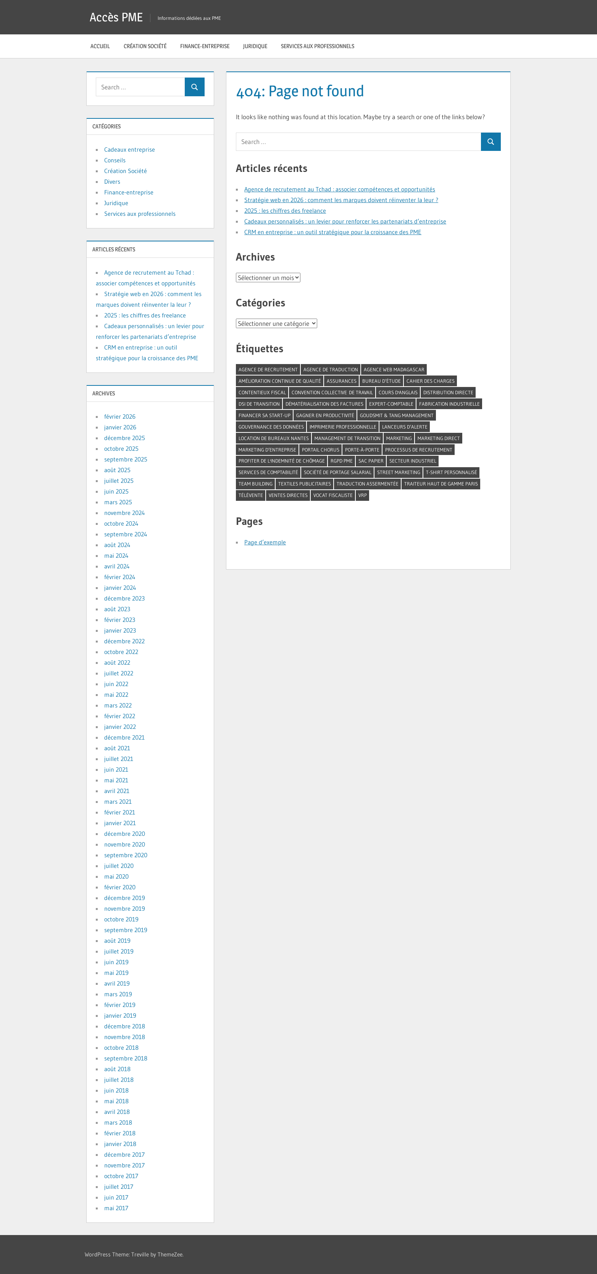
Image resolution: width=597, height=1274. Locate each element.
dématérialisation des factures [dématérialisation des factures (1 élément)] (324, 404)
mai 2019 (116, 972)
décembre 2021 (124, 737)
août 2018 (117, 1069)
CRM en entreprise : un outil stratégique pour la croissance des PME (332, 232)
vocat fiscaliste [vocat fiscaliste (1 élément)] (333, 495)
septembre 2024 (125, 534)
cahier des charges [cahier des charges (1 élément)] (431, 381)
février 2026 (120, 416)
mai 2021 (116, 780)
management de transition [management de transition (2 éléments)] (348, 438)
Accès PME (116, 17)
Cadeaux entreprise (129, 149)
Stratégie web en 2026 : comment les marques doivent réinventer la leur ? (341, 200)
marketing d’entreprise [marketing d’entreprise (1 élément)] (267, 450)
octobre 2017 (121, 1176)
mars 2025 (118, 502)
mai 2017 (116, 1208)
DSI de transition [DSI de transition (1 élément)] (259, 404)
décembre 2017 (124, 1154)
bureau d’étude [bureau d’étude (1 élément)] (381, 381)
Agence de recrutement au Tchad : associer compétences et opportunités (339, 189)
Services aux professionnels (317, 46)
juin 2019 (116, 962)
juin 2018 (116, 1090)
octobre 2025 (121, 448)
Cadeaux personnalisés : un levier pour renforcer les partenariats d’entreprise (345, 221)
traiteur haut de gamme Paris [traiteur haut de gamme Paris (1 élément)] (441, 484)
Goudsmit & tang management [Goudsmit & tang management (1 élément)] (397, 415)
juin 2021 (116, 769)
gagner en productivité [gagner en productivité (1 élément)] (325, 415)
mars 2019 (118, 994)
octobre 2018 (121, 1047)
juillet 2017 (118, 1186)
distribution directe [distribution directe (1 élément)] (448, 392)
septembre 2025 (125, 459)
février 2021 (119, 812)
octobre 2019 (121, 919)
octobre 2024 (121, 523)
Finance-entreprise (204, 46)
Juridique (255, 46)
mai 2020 (116, 876)
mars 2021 (118, 801)
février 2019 (120, 1005)
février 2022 (119, 716)
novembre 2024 (124, 512)
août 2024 (117, 545)
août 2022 (117, 662)
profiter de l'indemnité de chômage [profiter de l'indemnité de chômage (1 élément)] (282, 461)
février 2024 (120, 577)
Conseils (115, 160)
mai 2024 (116, 555)
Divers (112, 181)
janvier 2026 (120, 427)
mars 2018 (118, 1122)
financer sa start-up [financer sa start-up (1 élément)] (264, 415)
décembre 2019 (124, 898)
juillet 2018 (119, 1079)
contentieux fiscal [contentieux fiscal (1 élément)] (262, 392)
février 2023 (119, 619)
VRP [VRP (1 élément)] (362, 495)
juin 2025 (116, 491)
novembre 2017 (124, 1165)
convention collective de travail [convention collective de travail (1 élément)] (332, 392)
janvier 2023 (120, 630)
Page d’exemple (265, 542)
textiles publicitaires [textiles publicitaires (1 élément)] (304, 484)
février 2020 (120, 887)
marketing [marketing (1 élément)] (399, 438)
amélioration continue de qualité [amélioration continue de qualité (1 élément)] (280, 381)
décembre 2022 (124, 641)
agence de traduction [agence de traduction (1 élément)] (330, 369)
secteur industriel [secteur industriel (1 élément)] (412, 461)
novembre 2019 (124, 908)
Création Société (145, 46)
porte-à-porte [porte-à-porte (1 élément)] (362, 450)
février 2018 (120, 1133)
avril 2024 (117, 566)
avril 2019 (117, 983)
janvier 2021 (120, 823)
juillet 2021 (118, 758)
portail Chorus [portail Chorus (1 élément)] (320, 450)
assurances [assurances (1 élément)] (342, 381)
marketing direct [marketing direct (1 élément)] (439, 438)
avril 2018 (117, 1111)
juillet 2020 (119, 865)
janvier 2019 (120, 1015)
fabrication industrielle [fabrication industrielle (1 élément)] (449, 404)
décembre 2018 (124, 1026)
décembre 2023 (124, 598)
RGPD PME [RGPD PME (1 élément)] (342, 461)
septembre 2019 (125, 930)
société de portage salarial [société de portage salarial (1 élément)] (337, 472)
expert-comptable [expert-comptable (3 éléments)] (391, 404)
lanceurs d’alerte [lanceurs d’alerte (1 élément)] (405, 427)
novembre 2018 (124, 1037)
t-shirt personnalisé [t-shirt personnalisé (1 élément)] (451, 472)
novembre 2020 (124, 844)
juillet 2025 (119, 480)
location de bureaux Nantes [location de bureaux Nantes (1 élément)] (274, 438)
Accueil (100, 46)
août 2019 (117, 940)
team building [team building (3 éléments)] (256, 484)
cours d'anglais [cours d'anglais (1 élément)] (398, 392)
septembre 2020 (125, 855)
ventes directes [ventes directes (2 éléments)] (288, 495)
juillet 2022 (118, 673)
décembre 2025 (124, 438)
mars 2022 (118, 705)
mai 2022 (116, 694)
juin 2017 (116, 1197)
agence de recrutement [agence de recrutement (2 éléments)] (268, 369)
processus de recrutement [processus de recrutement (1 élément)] (418, 450)
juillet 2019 (119, 951)
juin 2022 (116, 684)
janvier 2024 (120, 587)
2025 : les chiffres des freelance (285, 210)
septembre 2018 (125, 1058)
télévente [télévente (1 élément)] (251, 495)
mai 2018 (116, 1101)
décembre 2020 (124, 833)
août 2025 (117, 470)
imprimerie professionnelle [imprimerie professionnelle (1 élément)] (343, 427)
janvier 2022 (120, 726)
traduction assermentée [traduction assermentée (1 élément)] (368, 484)
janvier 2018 (120, 1144)
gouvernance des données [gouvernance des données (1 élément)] (271, 427)
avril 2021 (116, 791)
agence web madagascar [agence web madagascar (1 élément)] (394, 369)
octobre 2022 (121, 652)
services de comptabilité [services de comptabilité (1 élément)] (268, 472)
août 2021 (117, 748)
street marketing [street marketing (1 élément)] (398, 472)
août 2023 (117, 609)
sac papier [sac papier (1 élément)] (371, 461)
